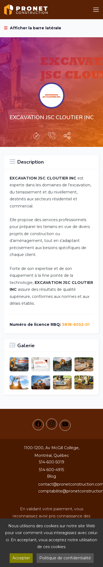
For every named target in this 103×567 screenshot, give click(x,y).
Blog (51, 476)
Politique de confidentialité (65, 557)
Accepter (21, 557)
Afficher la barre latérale (32, 27)
